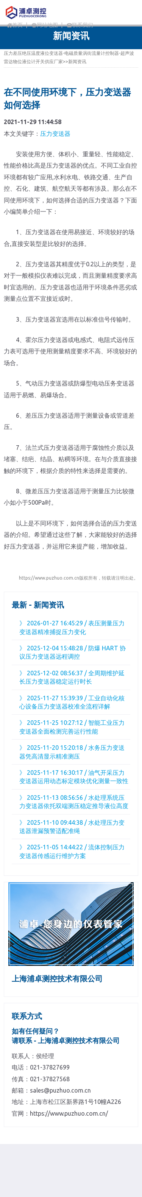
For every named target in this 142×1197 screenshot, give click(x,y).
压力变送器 (55, 133)
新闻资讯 (77, 61)
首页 (15, 25)
